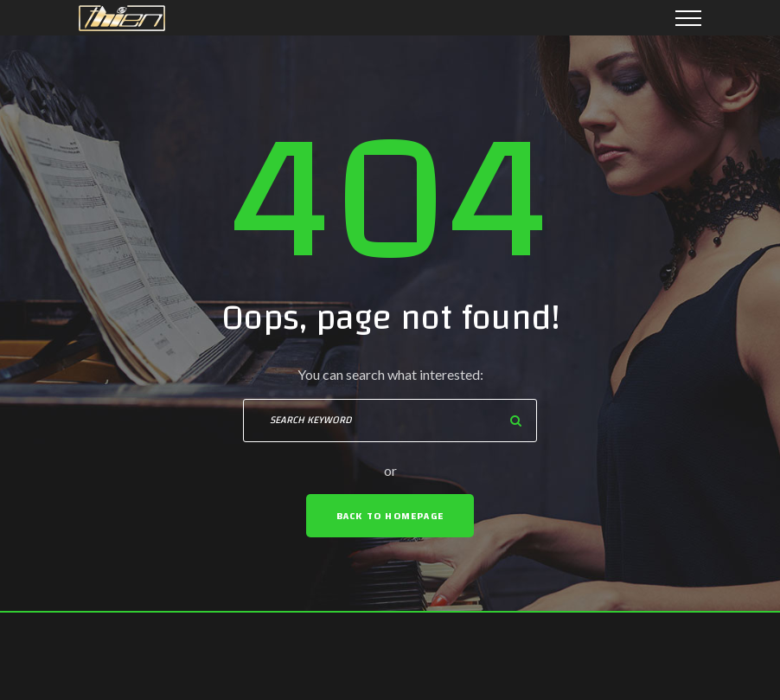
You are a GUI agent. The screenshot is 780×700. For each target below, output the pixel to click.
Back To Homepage (390, 515)
